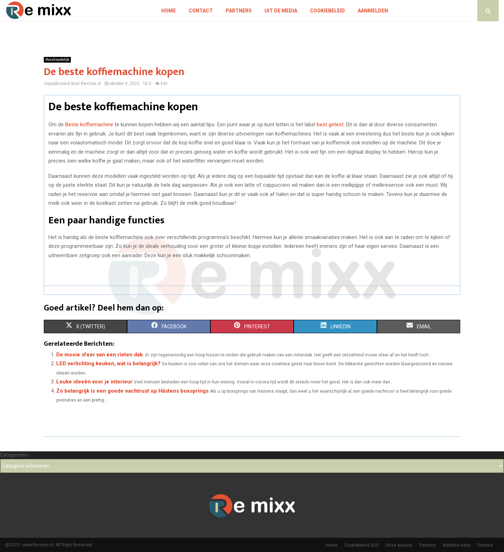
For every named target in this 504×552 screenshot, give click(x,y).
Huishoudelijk (57, 60)
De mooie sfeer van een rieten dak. (100, 354)
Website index (457, 545)
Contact (201, 11)
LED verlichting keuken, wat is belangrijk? (108, 363)
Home (168, 11)
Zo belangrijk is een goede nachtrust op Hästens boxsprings (132, 391)
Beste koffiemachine (89, 124)
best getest (330, 124)
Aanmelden (373, 11)
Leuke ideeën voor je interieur (94, 381)
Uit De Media (280, 11)
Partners (239, 11)
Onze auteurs (399, 545)
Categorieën (14, 455)
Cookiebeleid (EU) (361, 545)
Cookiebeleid (327, 11)
